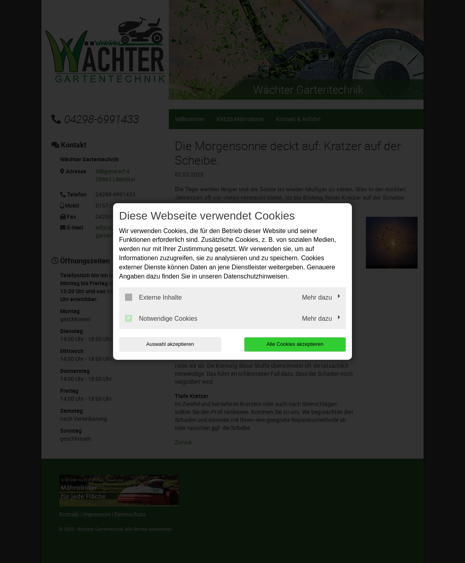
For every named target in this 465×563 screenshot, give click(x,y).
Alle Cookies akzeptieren (294, 344)
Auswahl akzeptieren (170, 344)
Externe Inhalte (153, 297)
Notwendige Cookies (161, 318)
